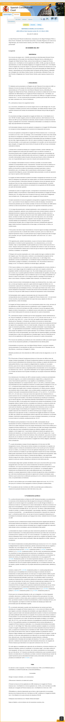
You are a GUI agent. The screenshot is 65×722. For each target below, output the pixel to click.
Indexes (30, 19)
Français (62, 4)
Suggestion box (52, 18)
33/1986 (19, 551)
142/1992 (25, 588)
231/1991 (45, 588)
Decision (16, 14)
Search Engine (8, 14)
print (47, 18)
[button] (26, 25)
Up (61, 719)
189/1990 (16, 590)
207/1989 (11, 558)
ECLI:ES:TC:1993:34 (32, 34)
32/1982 (27, 549)
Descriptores (11, 21)
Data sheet (17, 19)
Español (59, 4)
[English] (60, 4)
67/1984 (35, 590)
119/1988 (24, 570)
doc (43, 18)
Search (41, 18)
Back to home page (8, 3)
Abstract (24, 19)
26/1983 (43, 549)
